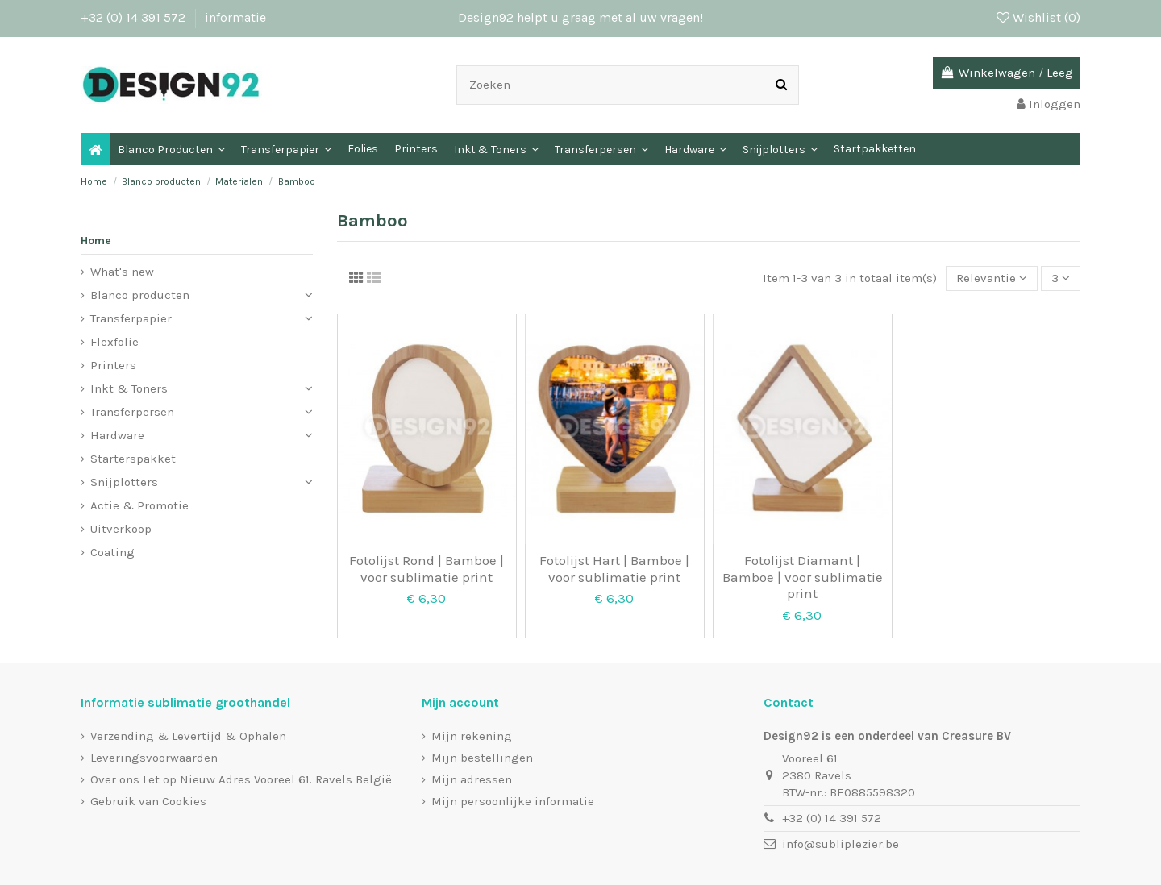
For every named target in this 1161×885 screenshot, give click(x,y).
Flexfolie (114, 341)
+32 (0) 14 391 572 (135, 17)
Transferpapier (131, 318)
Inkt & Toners (129, 388)
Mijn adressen (471, 779)
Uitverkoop (121, 528)
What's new (122, 271)
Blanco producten (139, 295)
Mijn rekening (471, 736)
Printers (113, 365)
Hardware (117, 435)
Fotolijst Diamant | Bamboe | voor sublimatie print (802, 576)
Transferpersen (132, 412)
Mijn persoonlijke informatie (512, 801)
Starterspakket (133, 458)
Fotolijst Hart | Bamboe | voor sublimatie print (614, 568)
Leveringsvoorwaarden (154, 757)
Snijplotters (124, 482)
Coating (112, 552)
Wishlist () (1038, 17)
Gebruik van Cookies (148, 801)
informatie (235, 17)
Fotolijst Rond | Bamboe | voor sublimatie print (426, 568)
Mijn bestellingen (482, 757)
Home (96, 240)
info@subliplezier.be (840, 844)
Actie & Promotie (139, 505)
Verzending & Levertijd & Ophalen (188, 736)
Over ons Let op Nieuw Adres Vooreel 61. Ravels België (241, 779)
